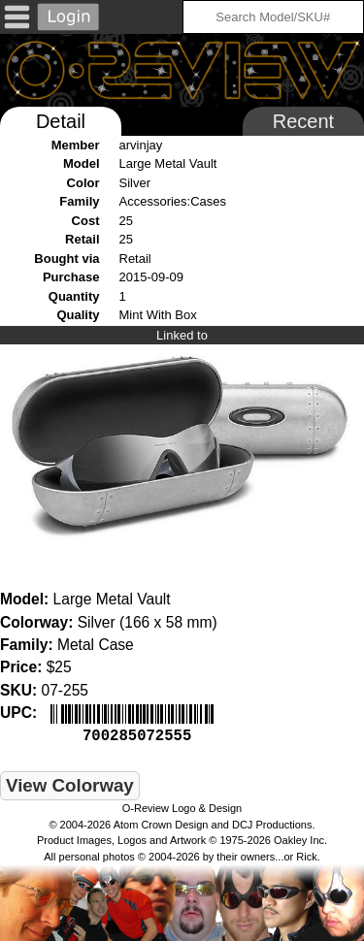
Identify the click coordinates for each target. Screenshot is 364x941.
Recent (303, 121)
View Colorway (70, 783)
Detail (60, 121)
